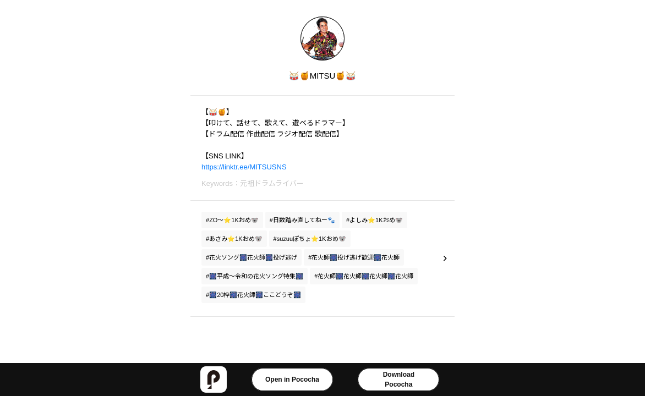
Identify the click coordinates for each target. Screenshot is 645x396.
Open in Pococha (292, 379)
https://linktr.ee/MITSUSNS (244, 167)
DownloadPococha (398, 379)
